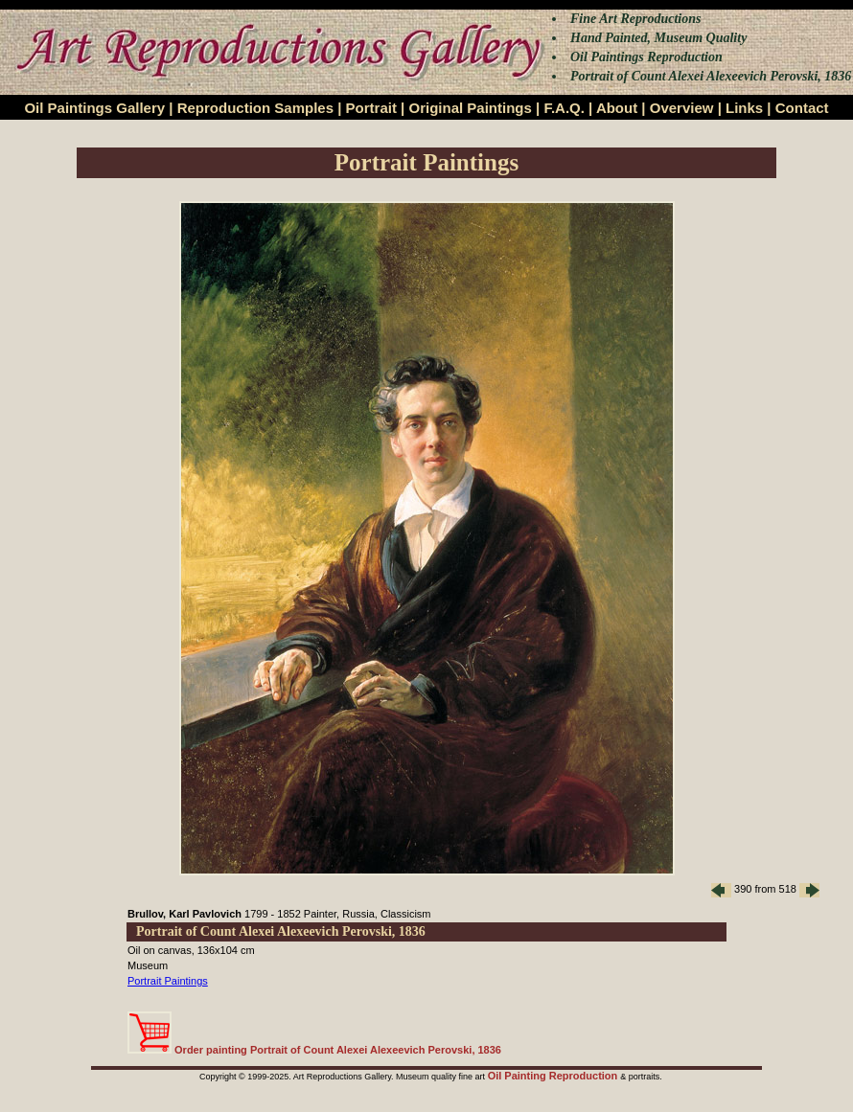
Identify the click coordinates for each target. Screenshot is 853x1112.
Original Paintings (469, 108)
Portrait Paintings (167, 981)
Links (744, 108)
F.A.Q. (564, 108)
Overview (682, 108)
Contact (802, 108)
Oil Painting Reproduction (554, 1075)
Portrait (371, 108)
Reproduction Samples (255, 108)
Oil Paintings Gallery (94, 108)
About (616, 108)
